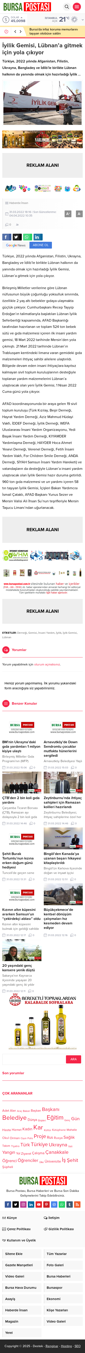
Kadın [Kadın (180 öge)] (27, 1129)
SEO (78, 1346)
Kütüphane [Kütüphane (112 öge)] (59, 1130)
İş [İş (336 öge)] (64, 1159)
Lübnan (6, 637)
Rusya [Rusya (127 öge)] (58, 1138)
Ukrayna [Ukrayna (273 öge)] (58, 1145)
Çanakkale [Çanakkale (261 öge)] (56, 1152)
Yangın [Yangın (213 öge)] (8, 1152)
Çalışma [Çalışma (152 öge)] (38, 1153)
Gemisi (32, 632)
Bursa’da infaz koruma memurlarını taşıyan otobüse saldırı (53, 31)
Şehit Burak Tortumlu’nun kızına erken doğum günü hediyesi (18, 861)
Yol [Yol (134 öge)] (18, 1153)
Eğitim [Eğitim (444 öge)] (55, 1118)
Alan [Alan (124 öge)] (13, 1111)
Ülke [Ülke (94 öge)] (41, 1162)
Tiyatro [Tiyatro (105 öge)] (15, 1146)
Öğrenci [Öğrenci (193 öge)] (9, 1161)
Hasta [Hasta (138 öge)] (6, 1130)
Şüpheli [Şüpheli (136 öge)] (7, 1167)
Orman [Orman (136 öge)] (15, 1138)
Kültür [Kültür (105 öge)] (47, 1130)
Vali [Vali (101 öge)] (70, 1146)
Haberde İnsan (18, 203)
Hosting (66, 1346)
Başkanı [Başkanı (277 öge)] (50, 1109)
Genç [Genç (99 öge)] (67, 1120)
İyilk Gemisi (70, 632)
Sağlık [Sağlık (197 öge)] (69, 1137)
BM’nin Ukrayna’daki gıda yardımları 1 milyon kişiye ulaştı (21, 746)
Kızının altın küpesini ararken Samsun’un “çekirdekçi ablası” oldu (21, 914)
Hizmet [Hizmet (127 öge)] (17, 1130)
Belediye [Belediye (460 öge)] (14, 1118)
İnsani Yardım (46, 632)
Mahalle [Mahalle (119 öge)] (72, 1130)
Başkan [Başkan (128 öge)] (36, 1110)
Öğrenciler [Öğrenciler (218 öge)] (28, 1160)
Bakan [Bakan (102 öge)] (26, 1111)
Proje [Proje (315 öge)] (40, 1136)
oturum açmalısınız (47, 664)
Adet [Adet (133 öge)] (5, 1111)
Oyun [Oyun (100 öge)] (24, 1138)
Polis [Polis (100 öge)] (30, 1138)
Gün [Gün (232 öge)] (75, 1119)
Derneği (22, 632)
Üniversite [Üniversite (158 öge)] (53, 1161)
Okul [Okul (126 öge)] (5, 1138)
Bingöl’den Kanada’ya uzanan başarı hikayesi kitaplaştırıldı (62, 858)
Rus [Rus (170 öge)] (50, 1137)
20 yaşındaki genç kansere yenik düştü (18, 967)
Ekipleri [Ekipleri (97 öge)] (42, 1120)
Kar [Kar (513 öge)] (38, 1127)
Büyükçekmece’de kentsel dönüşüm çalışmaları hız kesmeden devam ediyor (58, 918)
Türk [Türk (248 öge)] (25, 1145)
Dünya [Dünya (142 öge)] (32, 1120)
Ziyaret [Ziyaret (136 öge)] (26, 1153)
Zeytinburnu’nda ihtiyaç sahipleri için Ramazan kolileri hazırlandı (63, 802)
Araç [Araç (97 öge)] (19, 1111)
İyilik (58, 632)
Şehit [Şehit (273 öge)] (72, 1160)
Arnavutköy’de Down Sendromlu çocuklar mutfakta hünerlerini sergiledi (61, 749)
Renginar (52, 1346)
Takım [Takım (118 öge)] (6, 1146)
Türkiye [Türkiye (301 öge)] (39, 1144)
